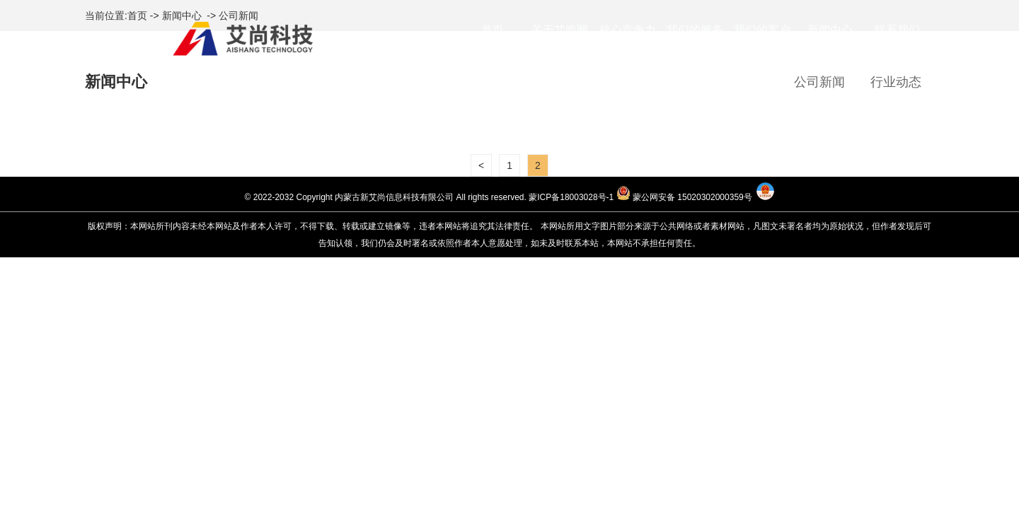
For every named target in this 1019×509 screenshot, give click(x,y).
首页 (492, 30)
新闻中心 (830, 30)
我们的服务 (695, 30)
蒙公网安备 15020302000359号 (692, 197)
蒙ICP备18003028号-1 (571, 197)
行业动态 (895, 82)
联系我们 (897, 30)
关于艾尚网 (559, 30)
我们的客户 (762, 30)
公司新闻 (819, 82)
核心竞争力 (627, 30)
